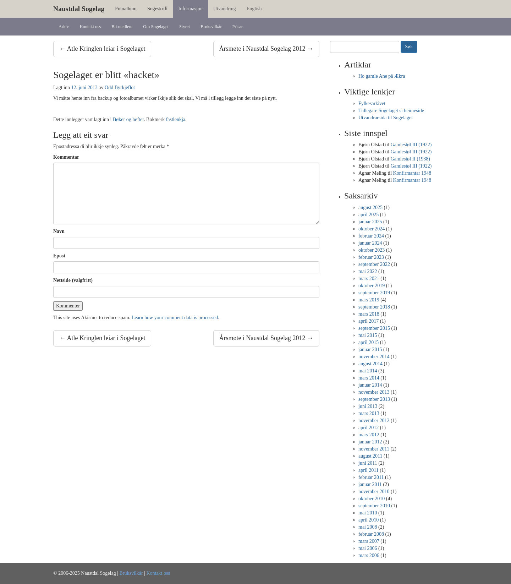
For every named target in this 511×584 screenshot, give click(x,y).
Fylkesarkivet (371, 103)
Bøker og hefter (128, 119)
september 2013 (374, 399)
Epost (59, 255)
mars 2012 (368, 434)
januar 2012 (370, 441)
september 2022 (374, 264)
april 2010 (368, 520)
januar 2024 (370, 243)
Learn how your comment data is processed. (175, 317)
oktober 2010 (371, 498)
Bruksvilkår (210, 26)
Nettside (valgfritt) (73, 280)
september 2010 (374, 505)
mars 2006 (368, 555)
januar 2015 (370, 349)
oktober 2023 (371, 250)
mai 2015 (367, 335)
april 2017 (368, 321)
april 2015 (368, 342)
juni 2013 (367, 406)
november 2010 (373, 491)
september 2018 (374, 307)
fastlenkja (175, 119)
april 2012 (368, 427)
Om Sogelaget (156, 26)
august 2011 (370, 456)
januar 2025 (370, 221)
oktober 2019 (371, 285)
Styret (184, 26)
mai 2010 (367, 512)
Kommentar (66, 157)
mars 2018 (368, 314)
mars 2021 (368, 278)
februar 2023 (371, 257)
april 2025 (368, 214)
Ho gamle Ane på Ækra (381, 76)
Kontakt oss (90, 26)
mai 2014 (367, 370)
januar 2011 (370, 484)
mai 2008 (367, 527)
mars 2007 (368, 541)
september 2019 (374, 292)
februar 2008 (371, 534)
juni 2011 (367, 463)
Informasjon (190, 8)
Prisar (237, 26)
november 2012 (373, 420)
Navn (59, 231)
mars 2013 (368, 413)
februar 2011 (371, 477)
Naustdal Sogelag (78, 8)
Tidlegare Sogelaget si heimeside (391, 110)
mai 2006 (367, 548)
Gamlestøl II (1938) (410, 159)
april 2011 (368, 470)
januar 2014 (370, 385)
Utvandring (224, 8)
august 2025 (370, 207)
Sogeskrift (157, 8)
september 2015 (374, 328)
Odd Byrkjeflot (120, 87)
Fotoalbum (126, 8)
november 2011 (373, 449)
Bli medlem (121, 26)
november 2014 (373, 356)
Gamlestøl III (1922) (411, 144)
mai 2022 (367, 271)
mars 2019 (368, 299)
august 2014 (370, 363)
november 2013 (373, 392)
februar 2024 (371, 236)
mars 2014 (368, 378)
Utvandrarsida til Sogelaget (385, 117)
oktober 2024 (371, 228)
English (254, 8)
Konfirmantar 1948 (412, 173)
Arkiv (64, 26)
